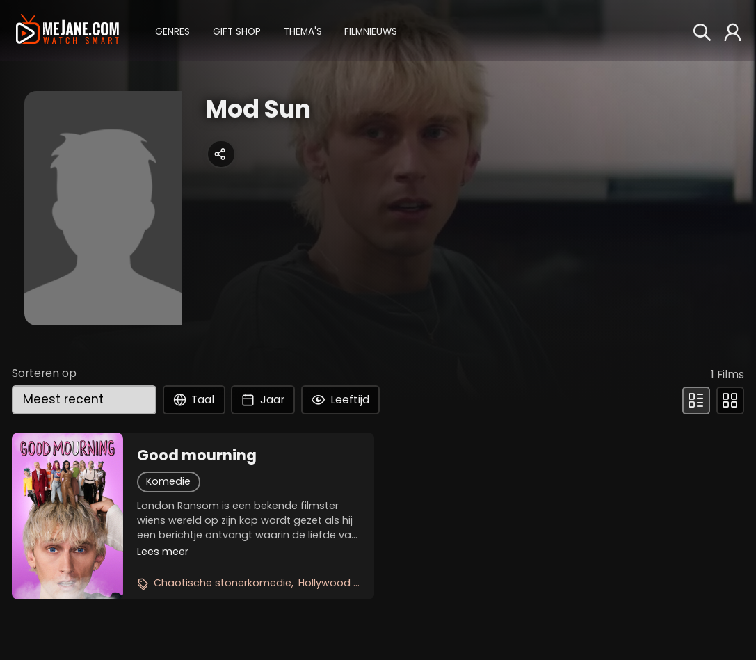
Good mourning (197, 455)
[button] (172, 30)
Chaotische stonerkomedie (222, 583)
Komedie (168, 481)
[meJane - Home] (67, 30)
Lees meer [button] (162, 551)
